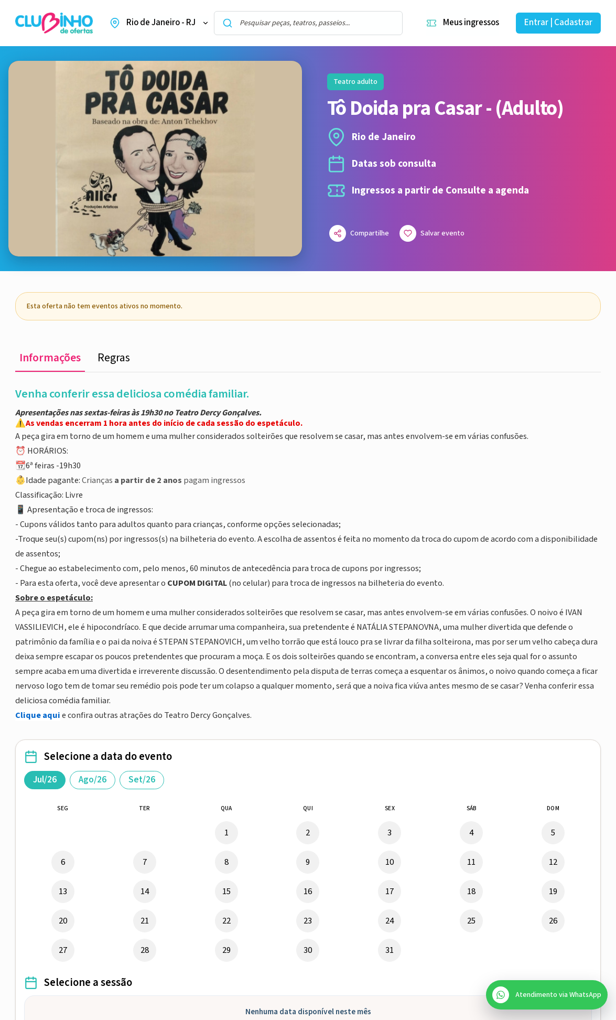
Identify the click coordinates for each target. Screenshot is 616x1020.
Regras (114, 358)
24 (389, 921)
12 (553, 862)
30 (308, 950)
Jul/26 (45, 780)
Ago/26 (92, 780)
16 (308, 891)
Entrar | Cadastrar (558, 22)
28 (145, 950)
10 (389, 862)
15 (226, 891)
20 (63, 921)
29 (226, 950)
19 (553, 891)
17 (389, 891)
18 (471, 891)
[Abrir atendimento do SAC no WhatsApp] (547, 995)
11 (471, 862)
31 (389, 950)
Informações (50, 358)
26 (553, 921)
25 (471, 921)
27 (63, 950)
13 (63, 891)
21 (145, 921)
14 (145, 891)
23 (308, 921)
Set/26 (141, 780)
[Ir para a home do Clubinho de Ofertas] (54, 23)
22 (226, 921)
